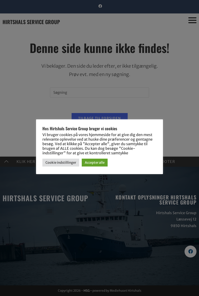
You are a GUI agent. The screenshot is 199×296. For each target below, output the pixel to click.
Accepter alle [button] (95, 162)
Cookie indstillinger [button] (60, 162)
